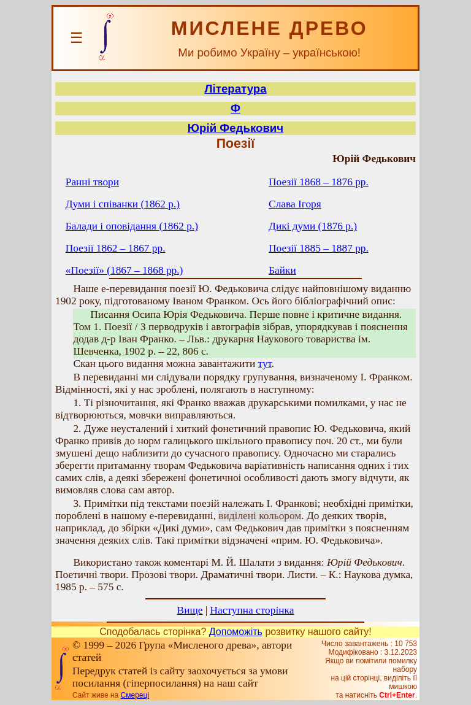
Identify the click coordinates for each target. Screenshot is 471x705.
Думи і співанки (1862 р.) (123, 204)
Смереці (135, 695)
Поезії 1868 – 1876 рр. (319, 182)
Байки (282, 270)
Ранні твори (92, 182)
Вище (190, 610)
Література (235, 88)
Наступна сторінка (252, 610)
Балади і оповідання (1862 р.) (132, 226)
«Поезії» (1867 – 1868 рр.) (124, 270)
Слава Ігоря (295, 204)
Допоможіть (235, 631)
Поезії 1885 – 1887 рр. (319, 248)
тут (265, 363)
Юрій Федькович (235, 127)
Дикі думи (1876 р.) (313, 226)
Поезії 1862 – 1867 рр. (116, 248)
